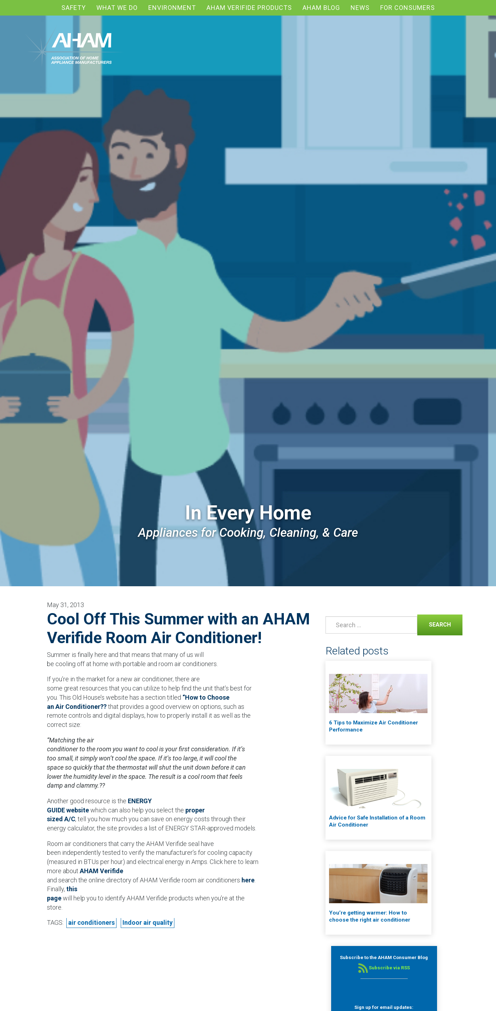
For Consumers (407, 7)
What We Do (117, 7)
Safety (73, 7)
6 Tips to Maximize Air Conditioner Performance (373, 726)
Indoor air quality (147, 922)
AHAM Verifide (101, 871)
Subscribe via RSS (384, 967)
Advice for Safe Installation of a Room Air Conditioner (377, 821)
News (360, 7)
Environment (172, 7)
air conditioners (91, 922)
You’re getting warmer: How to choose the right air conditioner (369, 916)
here (248, 880)
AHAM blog (321, 7)
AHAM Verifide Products (249, 7)
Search (434, 624)
